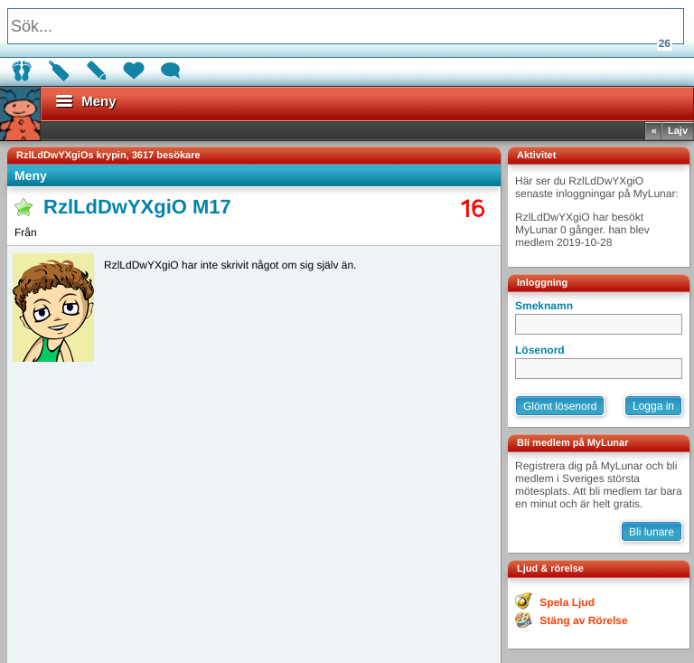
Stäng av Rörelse (583, 620)
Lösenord (540, 350)
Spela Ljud (567, 602)
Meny (30, 175)
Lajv (678, 131)
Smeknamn (544, 305)
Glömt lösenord (559, 406)
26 (665, 43)
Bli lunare (651, 532)
